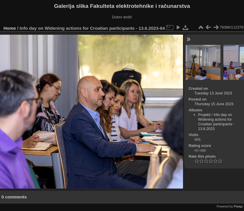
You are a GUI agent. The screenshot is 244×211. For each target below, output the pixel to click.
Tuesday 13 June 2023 (213, 93)
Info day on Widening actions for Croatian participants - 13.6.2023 (216, 121)
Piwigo (238, 206)
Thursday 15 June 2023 (213, 104)
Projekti (204, 114)
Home (9, 28)
